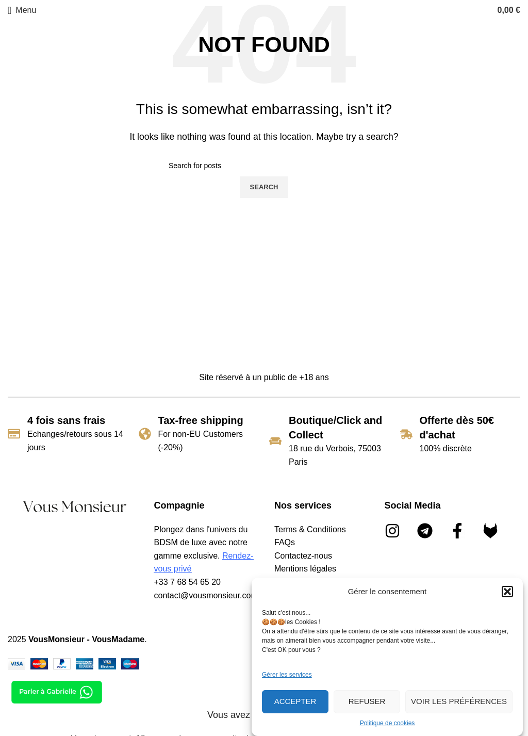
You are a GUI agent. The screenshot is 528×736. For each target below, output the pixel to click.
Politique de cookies (387, 723)
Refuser (367, 701)
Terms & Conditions (310, 529)
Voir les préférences (459, 701)
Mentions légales (305, 568)
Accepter (295, 701)
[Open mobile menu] (22, 10)
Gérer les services (287, 674)
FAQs (284, 542)
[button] (507, 591)
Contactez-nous (303, 555)
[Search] (264, 165)
